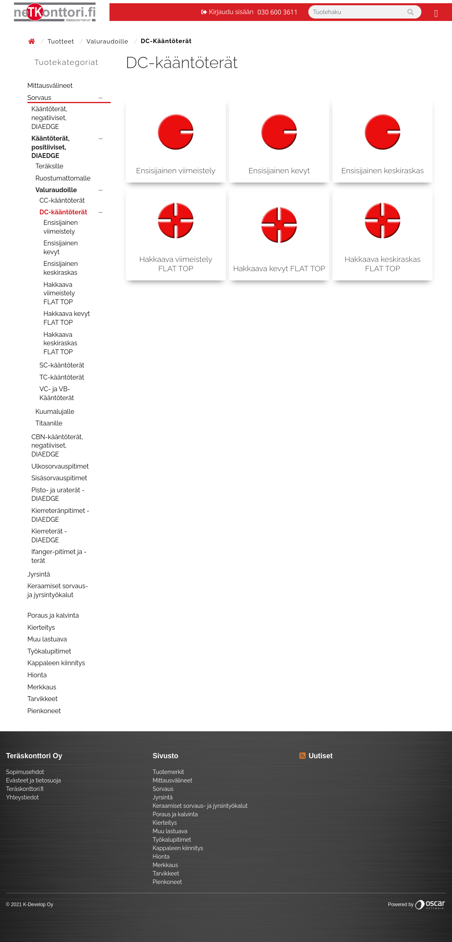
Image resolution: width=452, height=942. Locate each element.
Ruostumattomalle (63, 178)
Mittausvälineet (49, 85)
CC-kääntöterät (62, 200)
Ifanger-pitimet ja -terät (59, 556)
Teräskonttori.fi (24, 789)
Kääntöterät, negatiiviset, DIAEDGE (49, 117)
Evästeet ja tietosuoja (33, 780)
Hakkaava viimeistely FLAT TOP (59, 293)
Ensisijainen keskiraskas (60, 268)
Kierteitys (41, 627)
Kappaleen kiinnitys (56, 663)
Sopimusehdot (25, 772)
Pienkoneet (44, 711)
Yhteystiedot (22, 797)
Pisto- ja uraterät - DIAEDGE (58, 494)
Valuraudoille (108, 41)
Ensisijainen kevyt (60, 247)
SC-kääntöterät (61, 365)
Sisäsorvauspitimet (59, 478)
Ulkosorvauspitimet (60, 466)
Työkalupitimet (49, 651)
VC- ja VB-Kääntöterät (56, 393)
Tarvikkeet (42, 699)
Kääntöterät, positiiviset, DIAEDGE (50, 147)
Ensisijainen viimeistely (60, 227)
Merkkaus (41, 687)
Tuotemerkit (168, 772)
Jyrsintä (38, 574)
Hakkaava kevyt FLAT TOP (66, 318)
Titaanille (48, 423)
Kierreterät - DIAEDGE (49, 535)
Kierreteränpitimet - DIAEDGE (60, 515)
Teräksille (49, 166)
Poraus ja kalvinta (53, 615)
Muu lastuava (47, 639)
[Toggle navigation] (435, 12)
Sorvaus (39, 98)
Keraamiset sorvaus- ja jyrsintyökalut (57, 590)
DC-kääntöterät (63, 212)
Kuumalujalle (54, 411)
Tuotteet (61, 41)
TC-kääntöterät (61, 377)
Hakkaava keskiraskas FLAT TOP (60, 343)
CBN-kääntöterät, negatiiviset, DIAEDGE (57, 445)
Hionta (37, 675)
